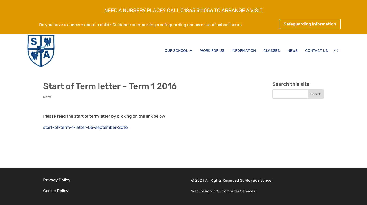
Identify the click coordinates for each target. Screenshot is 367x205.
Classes (271, 50)
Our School (176, 50)
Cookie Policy (56, 190)
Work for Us (212, 50)
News (292, 50)
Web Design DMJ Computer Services (223, 191)
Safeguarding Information (310, 24)
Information (244, 50)
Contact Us (316, 50)
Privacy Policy (56, 180)
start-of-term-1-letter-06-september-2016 (85, 127)
